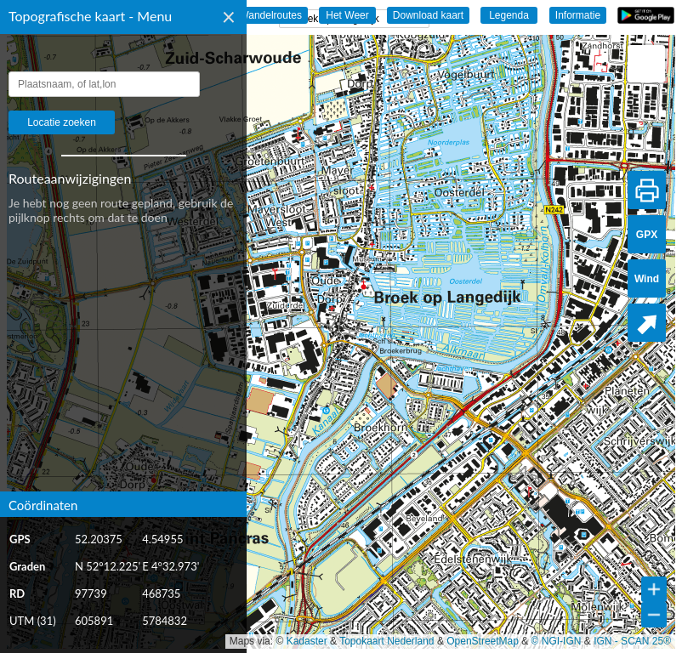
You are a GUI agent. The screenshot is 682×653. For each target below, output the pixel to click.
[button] (646, 63)
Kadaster (307, 641)
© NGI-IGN (556, 641)
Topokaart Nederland (386, 641)
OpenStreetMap (482, 641)
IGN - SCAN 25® (632, 641)
